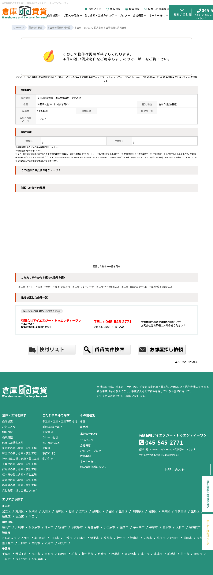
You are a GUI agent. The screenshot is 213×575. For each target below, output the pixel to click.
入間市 (25, 538)
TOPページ (86, 440)
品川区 (96, 511)
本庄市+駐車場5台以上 (160, 286)
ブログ (123, 15)
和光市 (62, 543)
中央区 (166, 511)
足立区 (6, 511)
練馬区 (6, 516)
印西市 (62, 554)
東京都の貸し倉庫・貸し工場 (19, 448)
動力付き (47, 458)
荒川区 (19, 511)
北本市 (81, 538)
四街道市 (37, 559)
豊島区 (195, 511)
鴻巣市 (94, 538)
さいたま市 (9, 538)
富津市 (158, 554)
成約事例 (85, 456)
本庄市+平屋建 (43, 286)
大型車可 (47, 432)
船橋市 (171, 554)
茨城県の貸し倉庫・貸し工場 (19, 480)
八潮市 (49, 543)
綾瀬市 (62, 527)
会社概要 (138, 15)
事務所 (84, 427)
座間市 (124, 527)
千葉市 (6, 554)
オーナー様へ (157, 15)
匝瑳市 (115, 554)
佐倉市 (102, 554)
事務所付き (49, 453)
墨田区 (123, 511)
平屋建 (46, 448)
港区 (31, 516)
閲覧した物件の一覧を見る (106, 266)
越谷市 (108, 538)
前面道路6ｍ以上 (52, 427)
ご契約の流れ (71, 15)
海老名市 (93, 527)
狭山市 (134, 538)
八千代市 (21, 559)
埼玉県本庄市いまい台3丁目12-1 (54, 104)
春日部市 (40, 538)
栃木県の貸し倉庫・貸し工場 (19, 474)
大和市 (180, 527)
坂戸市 (121, 538)
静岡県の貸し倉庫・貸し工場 (19, 485)
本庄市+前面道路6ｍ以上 (134, 286)
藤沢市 (167, 527)
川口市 (54, 538)
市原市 (49, 554)
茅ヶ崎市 (138, 527)
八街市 (6, 559)
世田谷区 (138, 511)
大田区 (46, 511)
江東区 (83, 511)
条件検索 (52, 15)
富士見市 (7, 543)
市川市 (36, 554)
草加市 (161, 538)
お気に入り (93, 9)
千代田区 (180, 511)
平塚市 (153, 527)
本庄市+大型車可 (61, 286)
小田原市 (109, 527)
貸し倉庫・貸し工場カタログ (19, 490)
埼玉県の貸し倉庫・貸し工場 (19, 453)
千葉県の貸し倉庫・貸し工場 (19, 464)
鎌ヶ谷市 (87, 554)
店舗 (82, 421)
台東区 (152, 511)
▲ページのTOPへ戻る (186, 361)
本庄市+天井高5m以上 (107, 286)
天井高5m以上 (51, 442)
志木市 (148, 538)
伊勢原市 (77, 527)
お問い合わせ (182, 12)
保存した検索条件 (156, 9)
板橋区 (33, 511)
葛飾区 (59, 511)
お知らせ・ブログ (90, 451)
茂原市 (198, 554)
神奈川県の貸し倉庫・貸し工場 (20, 458)
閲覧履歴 (113, 9)
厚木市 (49, 527)
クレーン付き (50, 437)
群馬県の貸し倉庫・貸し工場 (19, 469)
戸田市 (174, 538)
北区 (71, 511)
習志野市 (130, 554)
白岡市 (36, 543)
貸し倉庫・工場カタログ (99, 15)
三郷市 (22, 543)
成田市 (145, 554)
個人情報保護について (93, 467)
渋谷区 (110, 511)
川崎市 (19, 527)
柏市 (74, 554)
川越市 (68, 538)
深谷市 (201, 538)
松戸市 (185, 554)
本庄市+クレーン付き (83, 286)
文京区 (19, 516)
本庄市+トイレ (25, 286)
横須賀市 (194, 527)
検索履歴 (132, 9)
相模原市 (34, 527)
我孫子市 (21, 554)
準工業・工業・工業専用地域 (59, 421)
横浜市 (6, 527)
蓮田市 (187, 538)
